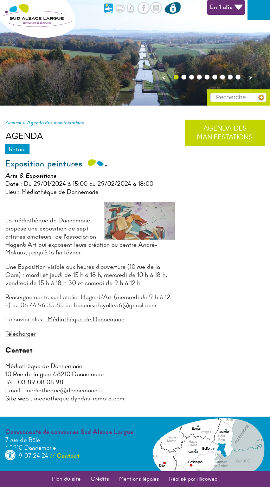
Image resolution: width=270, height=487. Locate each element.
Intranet (185, 6)
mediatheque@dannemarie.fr (64, 390)
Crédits (100, 478)
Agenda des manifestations (55, 122)
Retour (17, 149)
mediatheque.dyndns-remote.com (79, 398)
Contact (68, 455)
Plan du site (66, 478)
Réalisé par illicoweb (193, 478)
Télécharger (20, 333)
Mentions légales (139, 478)
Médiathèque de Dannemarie (85, 319)
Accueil (13, 122)
